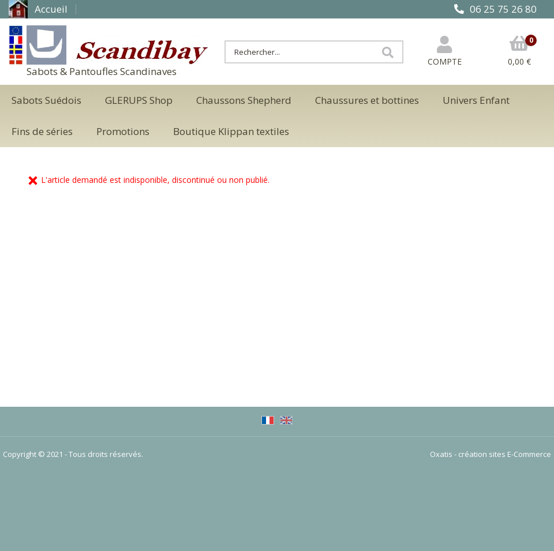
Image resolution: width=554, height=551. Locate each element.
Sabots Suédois (46, 100)
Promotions (122, 131)
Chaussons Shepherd (243, 100)
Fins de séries (42, 131)
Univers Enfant (476, 100)
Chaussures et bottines (367, 100)
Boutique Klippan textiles (231, 131)
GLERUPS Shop (139, 100)
